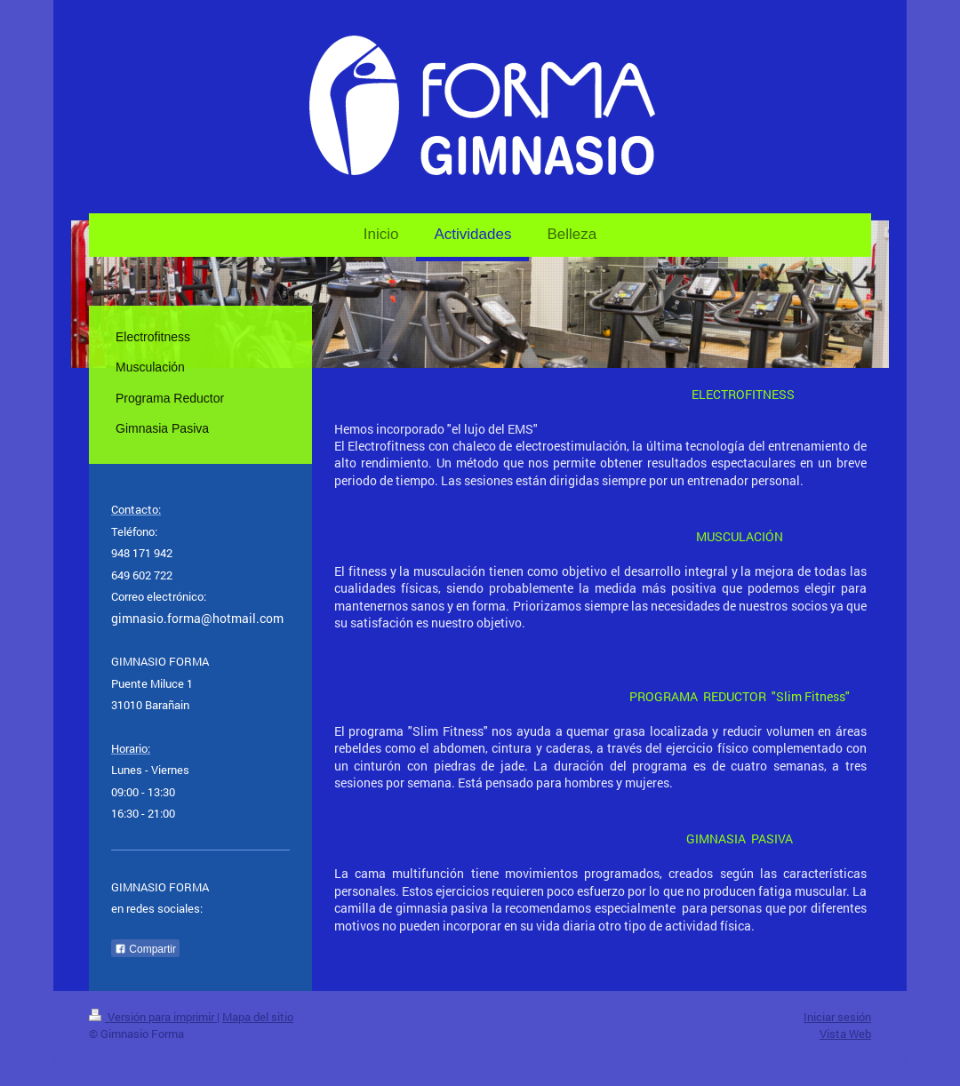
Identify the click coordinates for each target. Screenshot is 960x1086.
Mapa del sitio (257, 1017)
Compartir (145, 949)
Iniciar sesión (837, 1017)
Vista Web (845, 1034)
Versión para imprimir (153, 1017)
